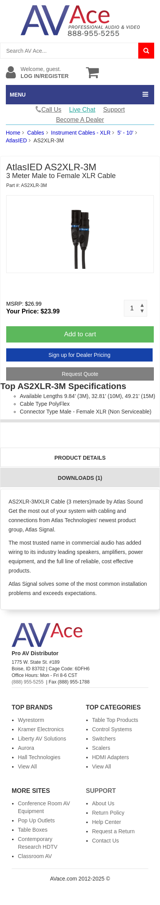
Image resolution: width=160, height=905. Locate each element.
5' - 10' (125, 133)
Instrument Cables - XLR (80, 133)
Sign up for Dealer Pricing (80, 355)
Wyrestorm (31, 720)
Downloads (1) (80, 478)
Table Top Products (115, 720)
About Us (103, 803)
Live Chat (82, 109)
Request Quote (80, 374)
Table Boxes (32, 830)
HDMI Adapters (110, 757)
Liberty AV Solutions (42, 738)
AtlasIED (16, 140)
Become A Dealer (80, 119)
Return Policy (108, 813)
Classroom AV (35, 856)
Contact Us (105, 841)
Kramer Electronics (41, 729)
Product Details (80, 458)
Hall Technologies (39, 757)
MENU (18, 95)
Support (114, 109)
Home (13, 133)
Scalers (101, 748)
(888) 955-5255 (27, 682)
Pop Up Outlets (36, 820)
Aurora (26, 748)
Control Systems (112, 729)
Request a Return (113, 831)
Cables (35, 133)
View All (27, 766)
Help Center (106, 822)
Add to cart (80, 334)
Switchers (104, 738)
